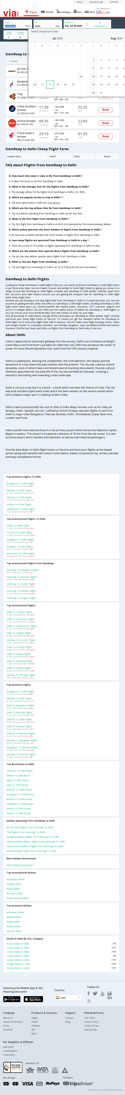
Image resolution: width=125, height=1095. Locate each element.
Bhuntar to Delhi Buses (19, 789)
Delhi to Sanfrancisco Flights (22, 626)
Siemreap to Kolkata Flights (21, 590)
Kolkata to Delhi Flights (19, 504)
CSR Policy (89, 1017)
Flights (34, 1017)
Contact (69, 1017)
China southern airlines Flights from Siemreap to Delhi (36, 841)
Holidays (35, 1025)
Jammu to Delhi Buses (19, 808)
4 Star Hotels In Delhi (61, 943)
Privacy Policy (91, 1021)
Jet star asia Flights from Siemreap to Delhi (30, 827)
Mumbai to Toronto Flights (21, 640)
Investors (8, 1029)
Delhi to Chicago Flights (19, 647)
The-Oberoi (53, 202)
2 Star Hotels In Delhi (61, 951)
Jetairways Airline (15, 879)
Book (105, 109)
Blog (67, 1021)
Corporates (9, 1054)
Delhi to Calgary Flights (19, 633)
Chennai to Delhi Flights (19, 497)
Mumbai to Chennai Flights (21, 754)
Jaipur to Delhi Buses (18, 780)
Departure (69, 22)
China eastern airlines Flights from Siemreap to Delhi (35, 846)
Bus (33, 1029)
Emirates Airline (15, 893)
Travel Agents (10, 1050)
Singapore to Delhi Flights (20, 539)
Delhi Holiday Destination (20, 865)
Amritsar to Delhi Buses (19, 799)
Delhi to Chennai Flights (19, 726)
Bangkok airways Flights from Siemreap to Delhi (33, 836)
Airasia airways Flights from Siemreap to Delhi (31, 851)
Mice (33, 1033)
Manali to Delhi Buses (18, 775)
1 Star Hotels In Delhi (61, 955)
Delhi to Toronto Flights (19, 612)
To (36, 22)
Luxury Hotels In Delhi (61, 959)
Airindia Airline (14, 884)
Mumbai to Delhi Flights (19, 490)
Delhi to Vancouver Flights (21, 619)
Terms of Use (91, 1025)
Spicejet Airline (14, 931)
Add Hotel (8, 1046)
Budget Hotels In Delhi (61, 964)
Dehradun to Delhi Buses (20, 803)
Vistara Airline (14, 926)
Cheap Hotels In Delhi (61, 968)
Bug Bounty (90, 1029)
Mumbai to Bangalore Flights (22, 740)
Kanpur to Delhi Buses (19, 813)
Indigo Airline (13, 921)
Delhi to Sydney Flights (19, 668)
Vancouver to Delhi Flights (21, 553)
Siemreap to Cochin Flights (21, 583)
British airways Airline (18, 898)
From (7, 22)
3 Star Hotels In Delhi (61, 947)
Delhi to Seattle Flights (19, 654)
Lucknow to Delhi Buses (20, 770)
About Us (8, 1017)
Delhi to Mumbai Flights (19, 712)
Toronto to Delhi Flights (19, 532)
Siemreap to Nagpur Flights (21, 597)
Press (6, 1025)
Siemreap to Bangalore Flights (23, 569)
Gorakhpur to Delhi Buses (20, 794)
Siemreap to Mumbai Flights (22, 576)
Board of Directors (13, 1021)
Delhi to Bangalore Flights (21, 705)
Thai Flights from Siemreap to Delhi (26, 832)
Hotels (34, 1021)
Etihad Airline (13, 888)
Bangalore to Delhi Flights (21, 483)
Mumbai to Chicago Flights (21, 675)
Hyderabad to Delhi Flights (21, 509)
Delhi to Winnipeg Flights (20, 661)
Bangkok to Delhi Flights (20, 546)
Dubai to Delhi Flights (18, 525)
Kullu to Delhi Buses (17, 784)
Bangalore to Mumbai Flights (22, 747)
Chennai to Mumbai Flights (21, 733)
